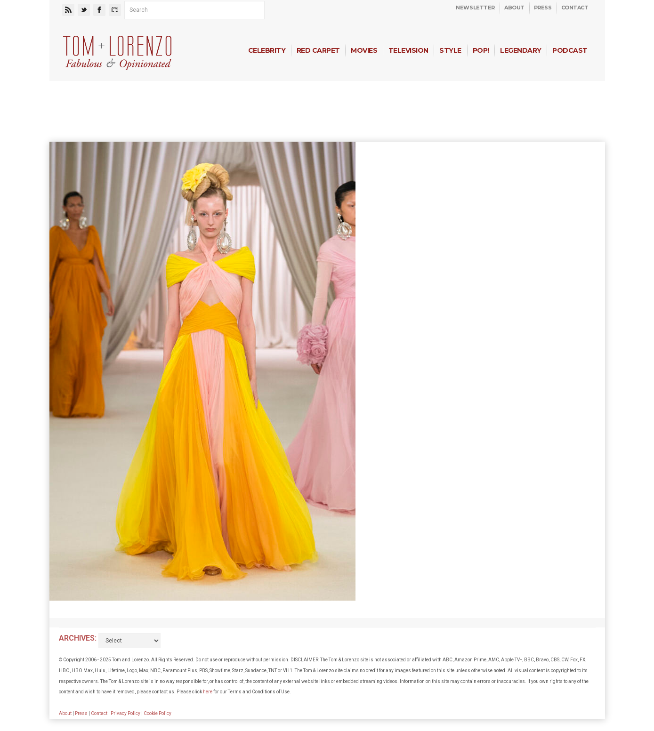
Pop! (481, 50)
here (207, 691)
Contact (575, 7)
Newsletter (475, 7)
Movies (364, 50)
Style (450, 50)
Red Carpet (318, 50)
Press (543, 7)
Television (408, 50)
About (514, 7)
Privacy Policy (125, 713)
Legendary (520, 50)
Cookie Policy (157, 713)
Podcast (569, 50)
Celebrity (266, 50)
